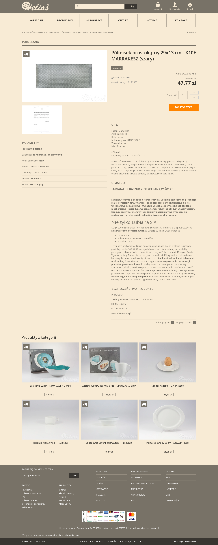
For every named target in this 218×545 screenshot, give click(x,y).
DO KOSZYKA (183, 107)
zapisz (74, 475)
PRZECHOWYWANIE (140, 471)
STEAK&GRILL (172, 483)
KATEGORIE (81, 541)
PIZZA (134, 500)
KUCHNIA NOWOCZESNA (142, 483)
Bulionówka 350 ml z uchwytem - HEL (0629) (109, 442)
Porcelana (44, 32)
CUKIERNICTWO (138, 494)
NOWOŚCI (112, 541)
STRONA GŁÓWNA (30, 32)
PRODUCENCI (65, 20)
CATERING (170, 471)
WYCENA (152, 20)
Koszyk (190, 6)
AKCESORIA (136, 477)
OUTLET (123, 20)
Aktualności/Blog (66, 493)
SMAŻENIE (101, 494)
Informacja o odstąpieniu (33, 503)
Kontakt (62, 496)
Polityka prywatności (31, 493)
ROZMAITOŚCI (172, 500)
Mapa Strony (65, 503)
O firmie (62, 489)
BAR (168, 494)
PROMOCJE (125, 541)
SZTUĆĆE (100, 477)
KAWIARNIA (171, 489)
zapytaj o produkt (186, 322)
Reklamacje (27, 507)
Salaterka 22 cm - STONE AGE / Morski (50, 385)
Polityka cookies (29, 500)
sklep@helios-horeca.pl (148, 528)
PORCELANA (101, 471)
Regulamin (27, 489)
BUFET (169, 477)
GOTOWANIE (102, 489)
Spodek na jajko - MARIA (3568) (167, 385)
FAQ (24, 496)
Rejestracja (175, 6)
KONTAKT (181, 20)
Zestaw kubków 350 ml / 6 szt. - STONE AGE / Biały (109, 385)
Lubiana (55, 32)
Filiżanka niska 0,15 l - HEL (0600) (50, 442)
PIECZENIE (101, 500)
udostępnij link (165, 322)
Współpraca (64, 500)
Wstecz (191, 32)
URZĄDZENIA (137, 489)
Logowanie (158, 6)
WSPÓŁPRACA (94, 20)
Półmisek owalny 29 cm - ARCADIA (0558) (167, 442)
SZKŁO (99, 483)
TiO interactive (190, 541)
